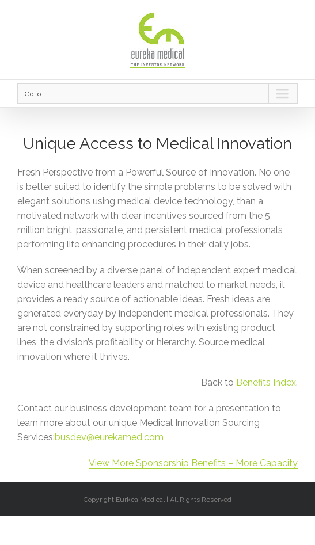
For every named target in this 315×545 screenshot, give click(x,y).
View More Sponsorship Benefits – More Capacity (193, 463)
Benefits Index (266, 382)
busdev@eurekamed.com (109, 437)
